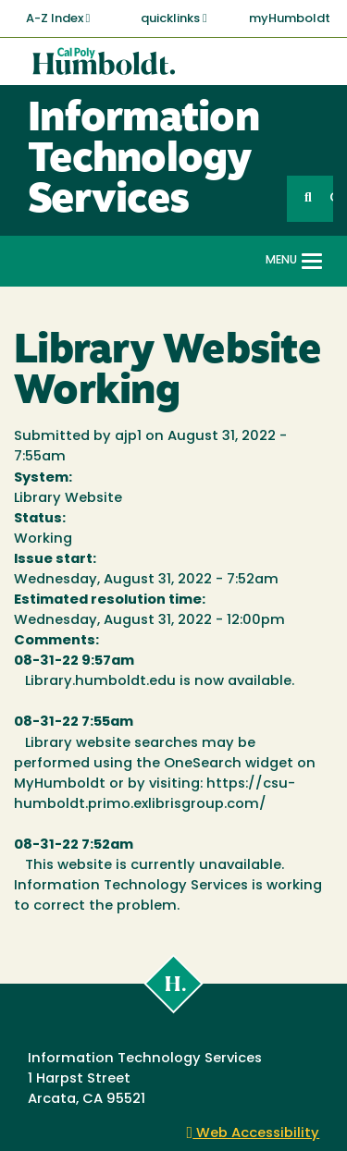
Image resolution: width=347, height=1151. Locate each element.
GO (331, 198)
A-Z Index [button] (58, 18)
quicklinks (174, 18)
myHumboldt (289, 19)
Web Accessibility (253, 1134)
